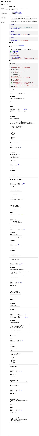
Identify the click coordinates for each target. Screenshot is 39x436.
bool (24, 119)
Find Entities (2, 8)
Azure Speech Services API (17, 12)
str (24, 102)
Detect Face (2, 5)
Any (25, 328)
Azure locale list (21, 46)
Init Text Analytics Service (4, 13)
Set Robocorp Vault (3, 18)
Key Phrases (2, 14)
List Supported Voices (14, 269)
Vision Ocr (12, 416)
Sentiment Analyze (3, 17)
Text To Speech (13, 320)
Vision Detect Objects (3, 23)
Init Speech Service (3, 12)
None (26, 102)
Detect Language (13, 151)
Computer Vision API (14, 367)
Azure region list (21, 47)
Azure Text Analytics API (18, 13)
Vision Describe (3, 22)
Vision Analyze (3, 21)
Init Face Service (13, 204)
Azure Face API (15, 11)
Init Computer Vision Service (4, 9)
